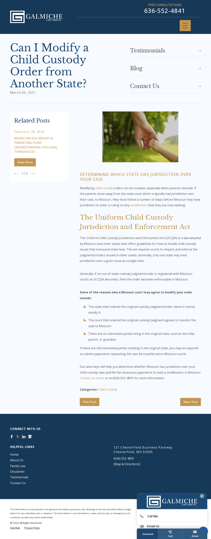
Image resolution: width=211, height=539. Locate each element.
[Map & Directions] (127, 464)
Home (14, 454)
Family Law (17, 466)
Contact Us (18, 483)
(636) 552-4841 (124, 458)
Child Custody (107, 389)
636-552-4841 (164, 10)
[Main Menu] (185, 25)
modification (139, 205)
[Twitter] (18, 436)
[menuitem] (53, 454)
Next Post (190, 402)
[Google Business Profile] (30, 436)
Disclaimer (17, 471)
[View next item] (32, 173)
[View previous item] (16, 173)
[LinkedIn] (24, 436)
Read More (25, 162)
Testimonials (19, 477)
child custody (104, 188)
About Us (16, 460)
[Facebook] (12, 436)
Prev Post (89, 402)
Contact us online (92, 378)
